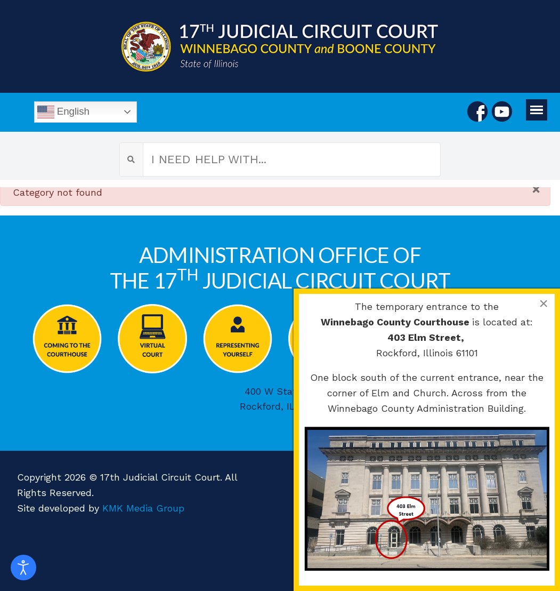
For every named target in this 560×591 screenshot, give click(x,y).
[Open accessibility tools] (23, 567)
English (63, 112)
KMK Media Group (143, 508)
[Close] (536, 189)
